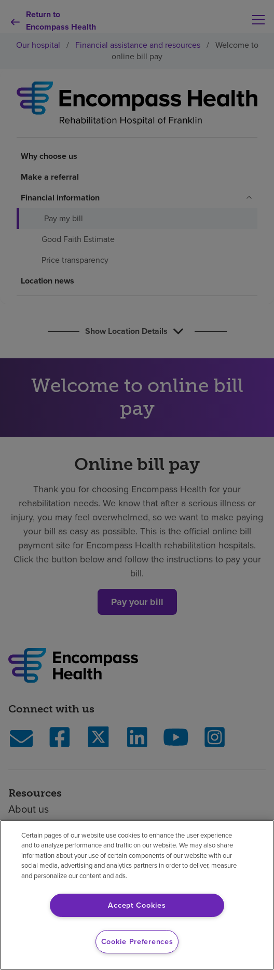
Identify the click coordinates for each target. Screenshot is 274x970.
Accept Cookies (137, 905)
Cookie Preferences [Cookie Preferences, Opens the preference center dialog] (137, 941)
